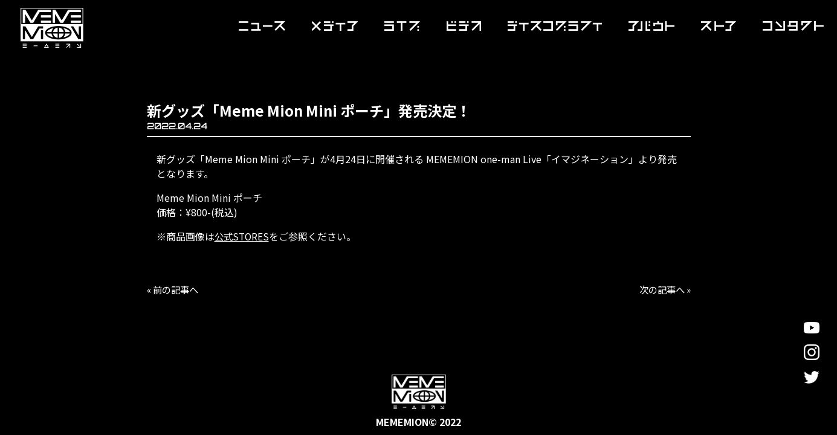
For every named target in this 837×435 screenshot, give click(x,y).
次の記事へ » (663, 289)
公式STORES (243, 236)
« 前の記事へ (174, 289)
